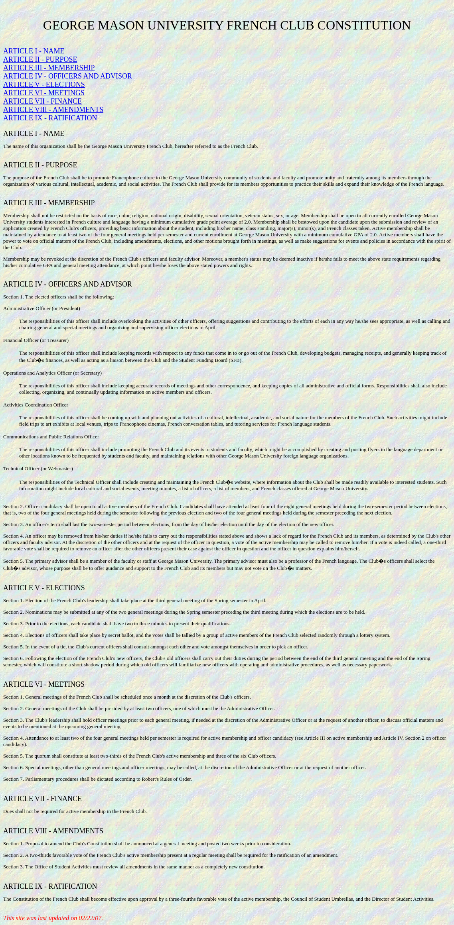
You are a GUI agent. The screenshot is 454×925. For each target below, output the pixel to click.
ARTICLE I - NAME (33, 51)
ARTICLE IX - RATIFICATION (50, 118)
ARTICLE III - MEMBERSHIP (49, 68)
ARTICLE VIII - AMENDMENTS (53, 110)
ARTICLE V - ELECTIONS (44, 84)
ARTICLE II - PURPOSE (40, 59)
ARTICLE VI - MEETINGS (44, 93)
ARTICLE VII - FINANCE (42, 101)
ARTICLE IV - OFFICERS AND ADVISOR (67, 76)
